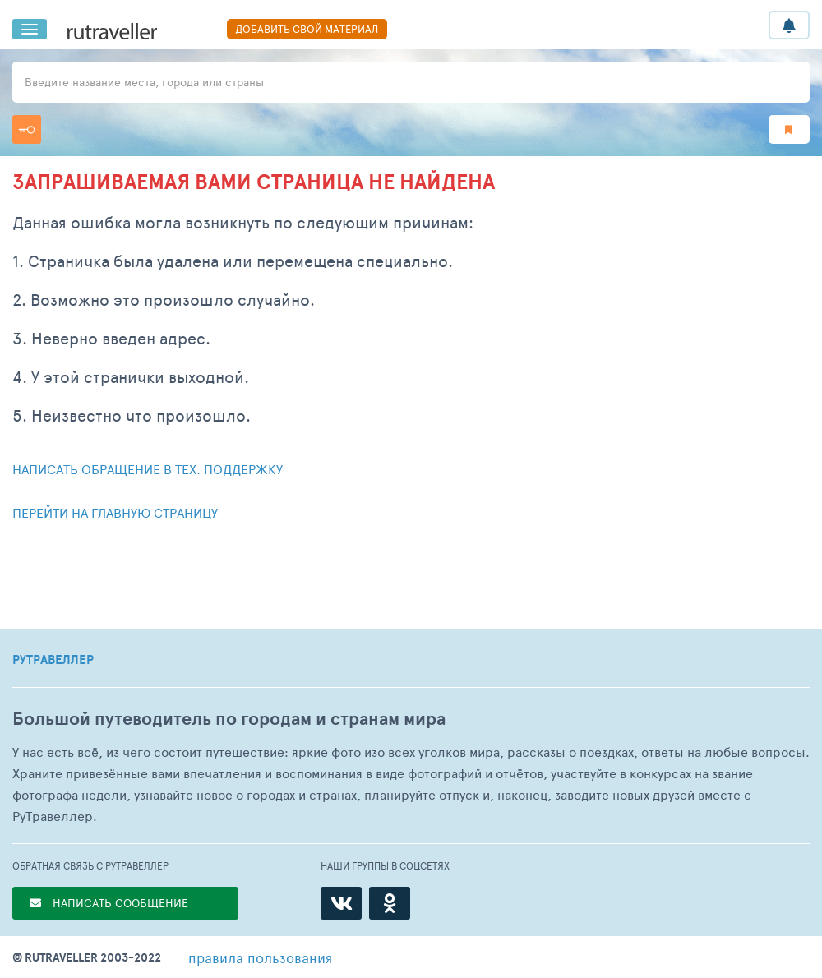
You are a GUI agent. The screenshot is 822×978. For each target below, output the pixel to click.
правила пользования (260, 957)
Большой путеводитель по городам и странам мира (229, 718)
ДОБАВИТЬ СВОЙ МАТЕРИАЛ (306, 28)
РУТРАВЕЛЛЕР (53, 660)
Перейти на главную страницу (115, 512)
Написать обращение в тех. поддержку (147, 468)
